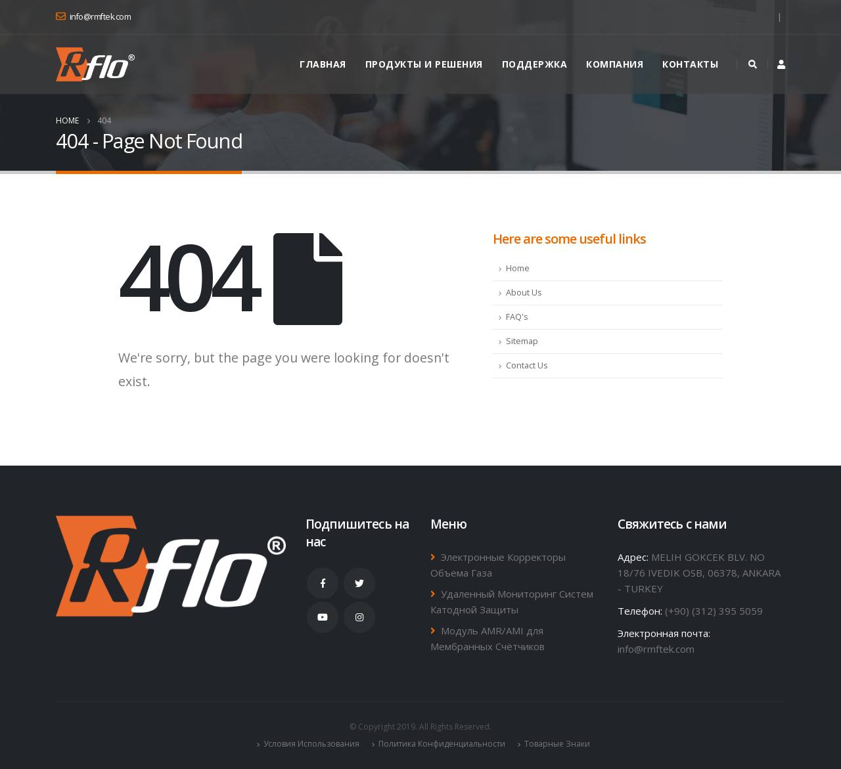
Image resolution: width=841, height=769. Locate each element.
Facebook (322, 583)
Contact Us (527, 365)
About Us (524, 292)
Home (518, 268)
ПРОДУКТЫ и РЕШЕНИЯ (424, 64)
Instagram (359, 617)
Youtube (322, 617)
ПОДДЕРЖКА (535, 64)
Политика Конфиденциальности (441, 743)
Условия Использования (311, 743)
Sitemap (522, 341)
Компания (614, 64)
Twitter (359, 583)
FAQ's (517, 316)
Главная (323, 64)
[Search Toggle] (752, 64)
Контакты (690, 64)
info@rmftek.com (656, 648)
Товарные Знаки (557, 743)
